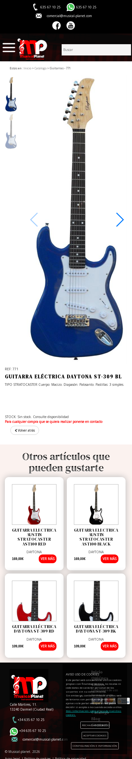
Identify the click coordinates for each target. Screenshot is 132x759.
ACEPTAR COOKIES (95, 735)
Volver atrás (25, 430)
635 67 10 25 (86, 7)
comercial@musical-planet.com (69, 16)
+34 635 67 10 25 (31, 719)
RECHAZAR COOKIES (95, 725)
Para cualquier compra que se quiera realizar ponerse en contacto (53, 421)
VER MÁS (48, 558)
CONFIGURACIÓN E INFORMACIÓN (95, 745)
